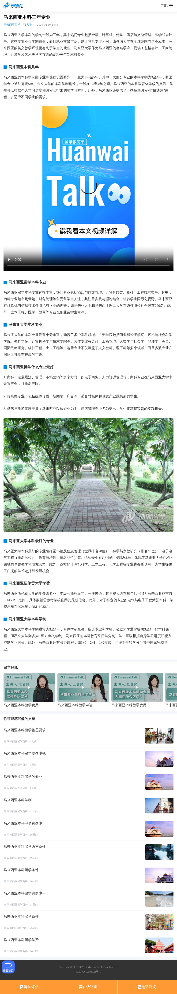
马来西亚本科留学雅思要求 (25, 730)
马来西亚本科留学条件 (21, 870)
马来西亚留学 (12, 24)
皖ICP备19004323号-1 (88, 971)
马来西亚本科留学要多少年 (25, 893)
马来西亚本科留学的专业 (23, 777)
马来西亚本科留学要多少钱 (25, 753)
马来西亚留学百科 (17, 741)
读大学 (27, 24)
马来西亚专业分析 (17, 788)
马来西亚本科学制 (18, 800)
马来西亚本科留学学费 (21, 940)
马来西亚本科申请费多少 (23, 823)
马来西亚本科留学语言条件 (25, 847)
